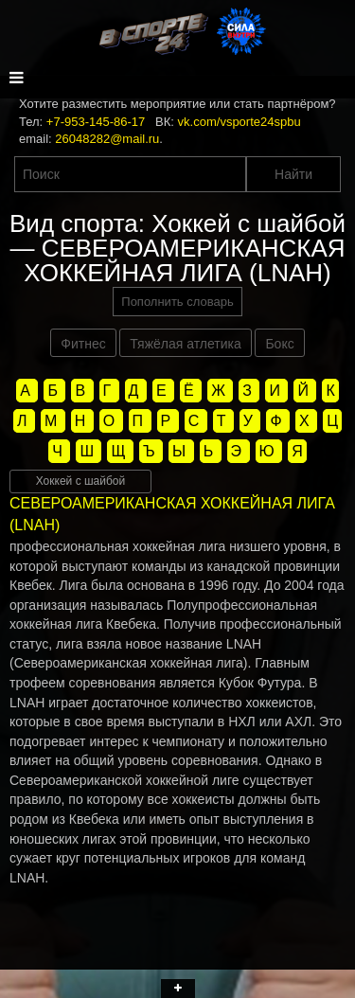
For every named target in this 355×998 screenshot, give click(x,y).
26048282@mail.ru (107, 139)
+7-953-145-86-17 (95, 122)
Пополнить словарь (177, 301)
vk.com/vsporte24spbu (239, 122)
